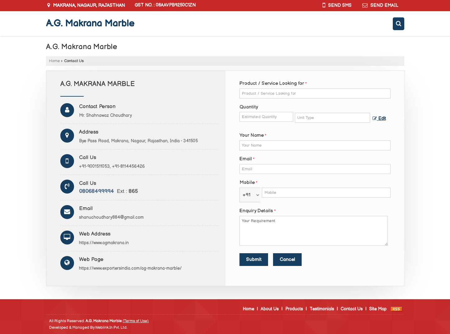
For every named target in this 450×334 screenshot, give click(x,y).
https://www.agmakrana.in (104, 242)
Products (294, 309)
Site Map (378, 309)
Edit (379, 118)
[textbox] (332, 118)
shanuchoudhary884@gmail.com (111, 217)
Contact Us (352, 309)
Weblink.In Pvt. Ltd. (111, 327)
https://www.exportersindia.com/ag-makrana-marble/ (130, 268)
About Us (270, 309)
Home (54, 61)
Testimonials (321, 309)
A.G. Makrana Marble (90, 23)
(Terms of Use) (136, 321)
